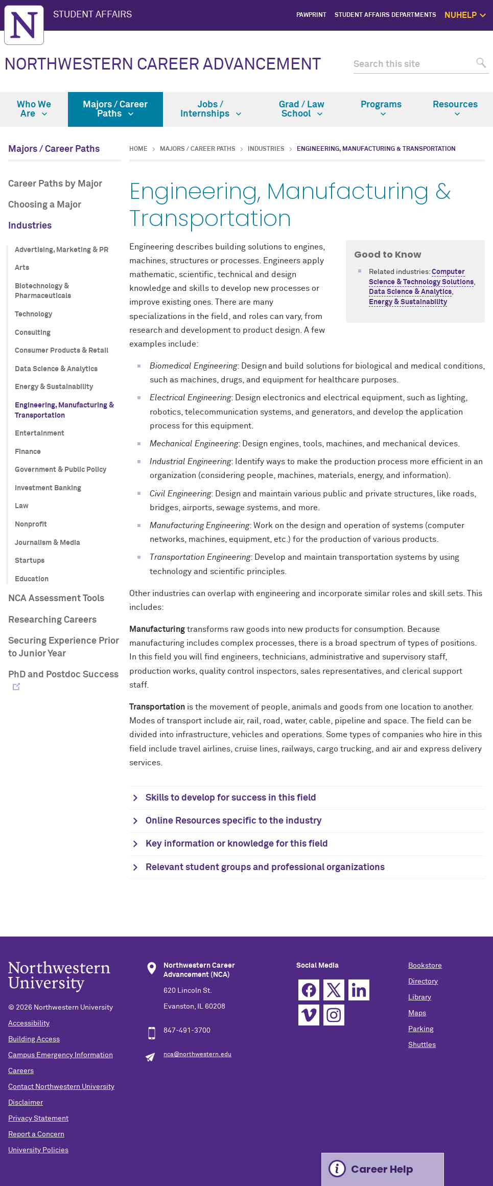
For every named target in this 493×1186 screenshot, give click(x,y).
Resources (455, 108)
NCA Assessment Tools (56, 598)
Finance (28, 451)
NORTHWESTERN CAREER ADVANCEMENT (162, 65)
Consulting (33, 332)
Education (32, 579)
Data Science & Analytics (56, 369)
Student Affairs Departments (385, 15)
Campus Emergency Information (60, 1055)
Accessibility (29, 1023)
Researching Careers (52, 620)
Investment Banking (48, 488)
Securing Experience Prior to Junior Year (63, 647)
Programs (381, 108)
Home (138, 149)
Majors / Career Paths (115, 109)
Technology (33, 314)
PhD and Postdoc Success (63, 674)
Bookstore (425, 965)
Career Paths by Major (55, 184)
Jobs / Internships (210, 109)
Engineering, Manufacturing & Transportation (64, 410)
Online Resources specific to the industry (234, 821)
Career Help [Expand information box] (382, 1169)
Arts (22, 267)
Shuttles (422, 1044)
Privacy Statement (38, 1118)
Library (419, 997)
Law (22, 506)
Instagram (333, 1015)
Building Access (34, 1039)
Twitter (333, 989)
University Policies (38, 1150)
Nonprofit (31, 524)
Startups (29, 560)
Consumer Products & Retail (61, 350)
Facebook (308, 989)
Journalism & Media (47, 542)
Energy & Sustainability (54, 387)
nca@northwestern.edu (197, 1055)
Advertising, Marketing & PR (61, 250)
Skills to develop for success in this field (231, 798)
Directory (423, 981)
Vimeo (308, 1015)
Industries (30, 226)
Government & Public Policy (60, 469)
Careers (21, 1071)
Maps (417, 1013)
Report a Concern (36, 1134)
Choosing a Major (44, 205)
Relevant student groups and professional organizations (265, 867)
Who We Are (34, 109)
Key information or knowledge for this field (237, 844)
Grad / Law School (301, 109)
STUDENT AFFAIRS (92, 14)
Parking (421, 1029)
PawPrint (311, 15)
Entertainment (39, 433)
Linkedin (358, 989)
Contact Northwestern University (61, 1086)
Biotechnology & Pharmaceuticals (43, 291)
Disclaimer (25, 1102)
